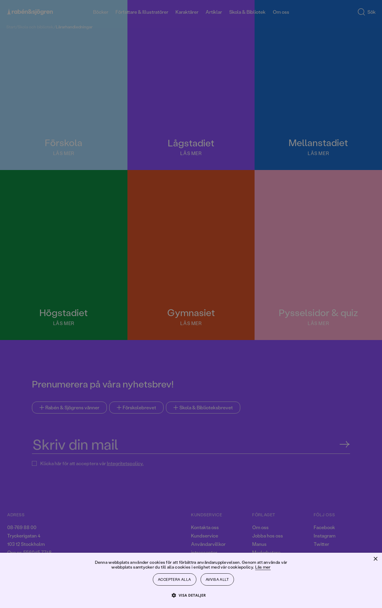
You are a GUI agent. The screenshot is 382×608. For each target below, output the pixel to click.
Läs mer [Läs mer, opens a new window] (263, 567)
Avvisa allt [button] (217, 579)
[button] (191, 595)
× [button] (375, 559)
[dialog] (191, 304)
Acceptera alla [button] (174, 579)
